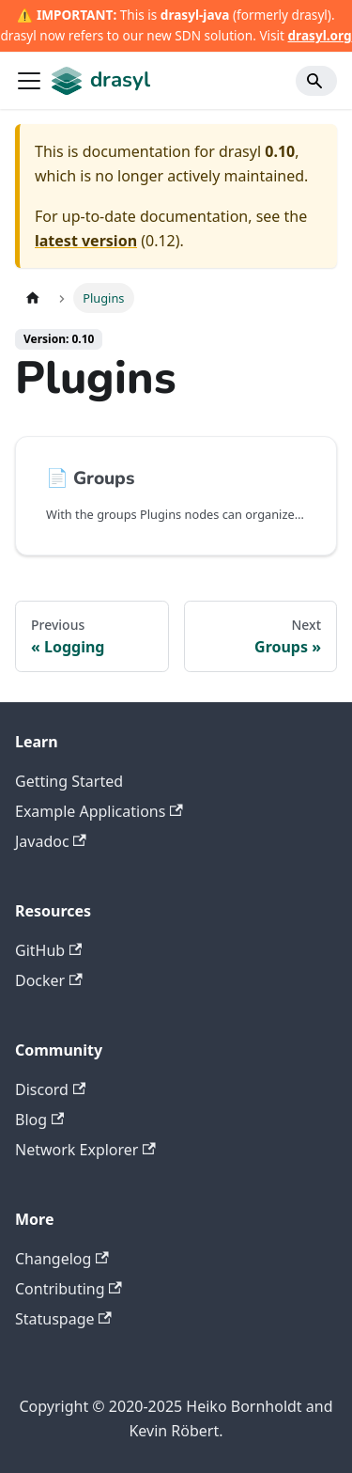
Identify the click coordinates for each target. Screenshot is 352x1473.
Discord (50, 1089)
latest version (86, 240)
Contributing (68, 1288)
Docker (49, 980)
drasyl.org (320, 35)
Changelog (62, 1258)
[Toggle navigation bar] (29, 81)
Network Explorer (85, 1149)
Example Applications (99, 811)
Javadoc (50, 841)
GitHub (48, 950)
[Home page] (33, 297)
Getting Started (69, 781)
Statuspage (63, 1318)
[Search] (316, 81)
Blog (39, 1119)
